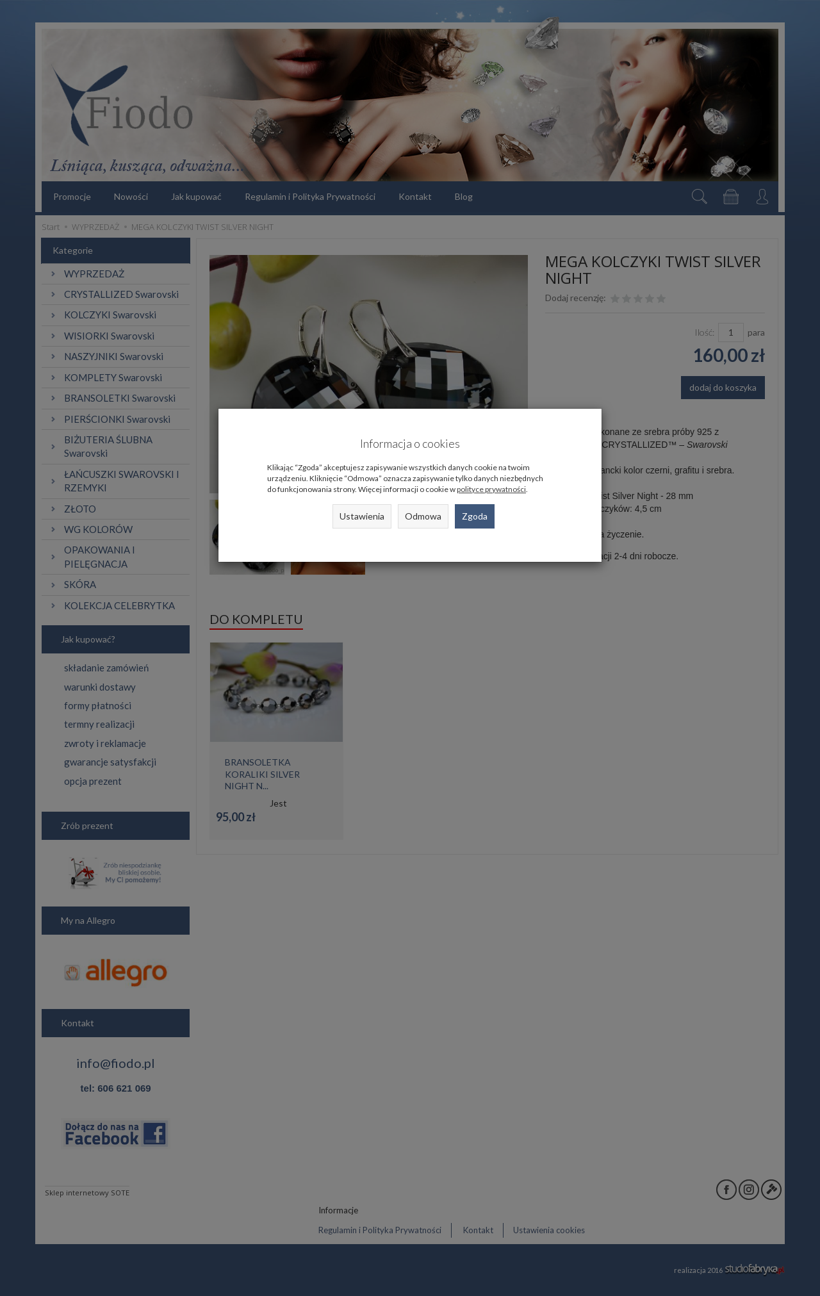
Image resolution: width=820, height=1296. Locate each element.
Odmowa (423, 516)
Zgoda (475, 516)
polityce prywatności (491, 489)
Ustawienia (362, 516)
